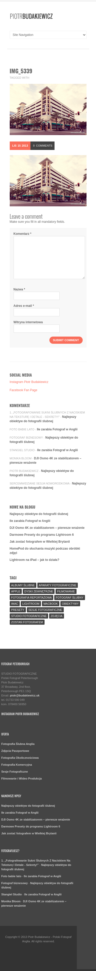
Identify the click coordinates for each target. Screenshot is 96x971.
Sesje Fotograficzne (14, 771)
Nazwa (19, 289)
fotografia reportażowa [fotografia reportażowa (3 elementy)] (31, 597)
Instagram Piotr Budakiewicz (29, 382)
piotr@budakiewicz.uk (25, 695)
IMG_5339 (21, 71)
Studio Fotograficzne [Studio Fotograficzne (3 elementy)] (29, 616)
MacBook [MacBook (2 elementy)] (51, 603)
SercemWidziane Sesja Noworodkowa (40, 483)
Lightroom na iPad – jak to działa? (34, 560)
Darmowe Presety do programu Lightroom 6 (42, 535)
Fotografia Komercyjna (16, 764)
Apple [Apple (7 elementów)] (15, 591)
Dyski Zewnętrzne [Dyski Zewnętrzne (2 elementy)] (38, 591)
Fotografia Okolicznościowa (20, 757)
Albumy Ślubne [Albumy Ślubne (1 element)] (23, 585)
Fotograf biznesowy (26, 437)
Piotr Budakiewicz (24, 470)
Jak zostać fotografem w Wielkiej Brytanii (40, 541)
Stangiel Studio (22, 450)
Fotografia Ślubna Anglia (18, 743)
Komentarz (22, 234)
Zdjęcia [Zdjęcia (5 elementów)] (56, 616)
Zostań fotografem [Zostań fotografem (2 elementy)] (27, 622)
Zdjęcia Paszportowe (15, 750)
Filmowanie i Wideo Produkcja (21, 778)
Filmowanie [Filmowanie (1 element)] (66, 591)
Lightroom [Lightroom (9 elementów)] (30, 603)
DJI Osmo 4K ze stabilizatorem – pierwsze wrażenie (47, 528)
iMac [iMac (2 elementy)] (14, 603)
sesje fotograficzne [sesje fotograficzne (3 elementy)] (45, 609)
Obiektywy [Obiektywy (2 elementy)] (70, 603)
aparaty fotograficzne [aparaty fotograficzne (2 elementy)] (57, 585)
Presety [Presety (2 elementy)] (17, 609)
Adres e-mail (24, 306)
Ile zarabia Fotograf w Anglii (57, 429)
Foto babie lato (22, 429)
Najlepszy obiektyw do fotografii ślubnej (39, 514)
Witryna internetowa (28, 322)
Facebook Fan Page (23, 390)
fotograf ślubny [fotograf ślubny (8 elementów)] (69, 597)
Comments (42, 145)
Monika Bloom (21, 458)
